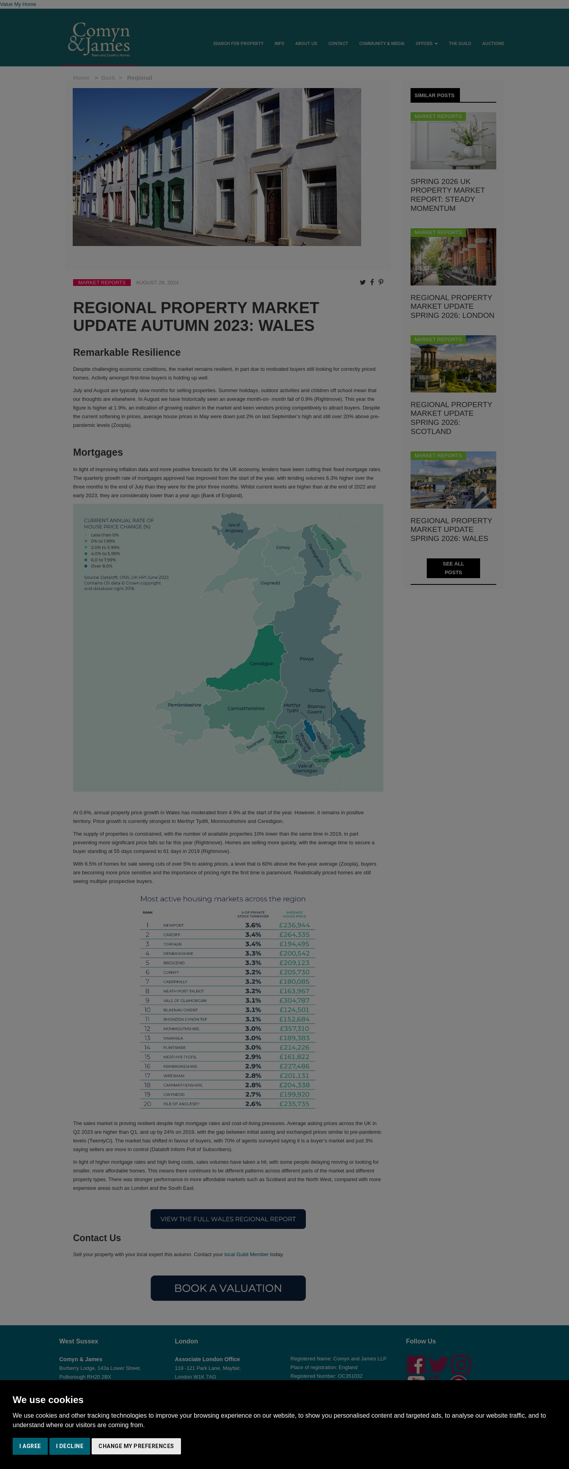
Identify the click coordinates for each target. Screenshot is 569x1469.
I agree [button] (30, 1446)
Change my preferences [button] (136, 1446)
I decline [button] (70, 1446)
